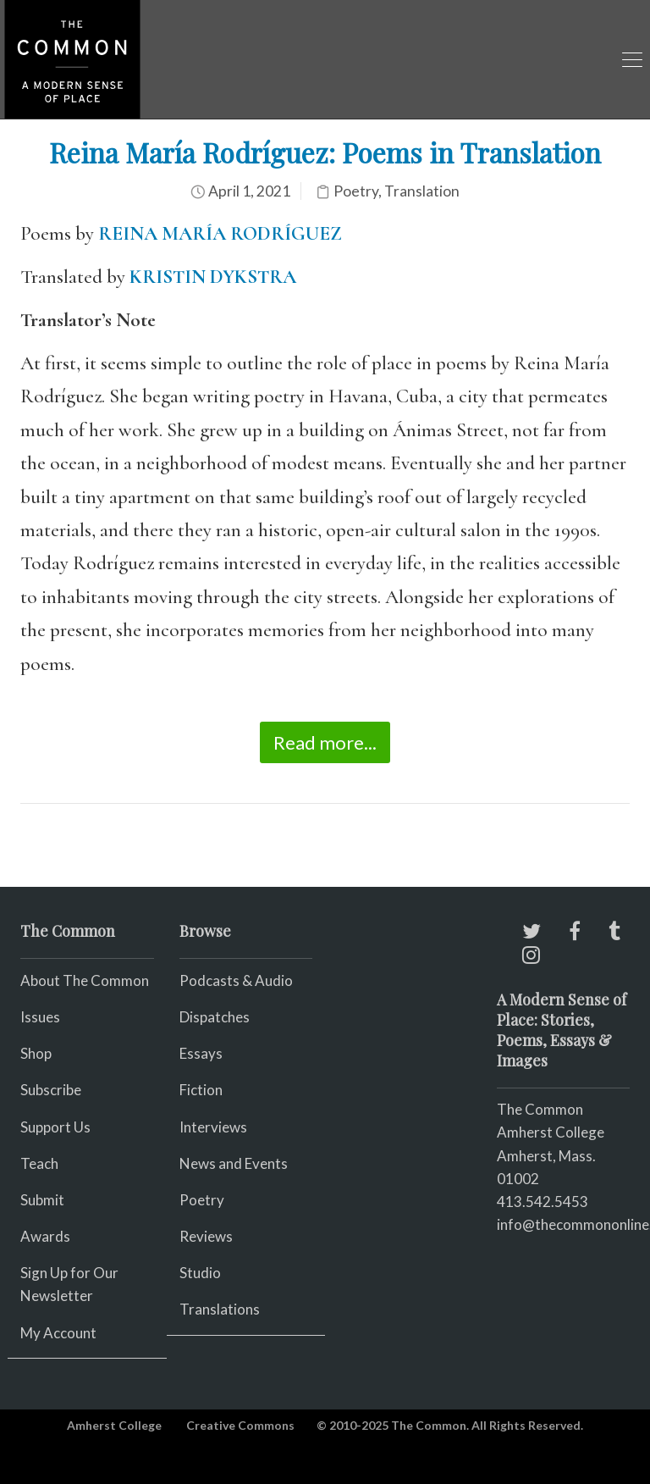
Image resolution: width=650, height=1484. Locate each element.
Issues (40, 1017)
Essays (201, 1053)
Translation (422, 191)
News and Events (233, 1163)
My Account (58, 1333)
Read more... (325, 742)
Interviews (213, 1127)
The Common (540, 1109)
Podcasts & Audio (236, 980)
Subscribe (50, 1090)
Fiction (201, 1090)
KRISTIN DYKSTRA (212, 277)
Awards (45, 1236)
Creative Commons (240, 1425)
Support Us (55, 1127)
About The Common (84, 980)
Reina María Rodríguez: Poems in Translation (325, 152)
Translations (219, 1309)
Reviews (206, 1236)
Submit (42, 1200)
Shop (36, 1053)
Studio (200, 1273)
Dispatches (214, 1017)
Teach (39, 1163)
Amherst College (114, 1425)
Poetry (355, 191)
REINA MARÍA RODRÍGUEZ (220, 234)
